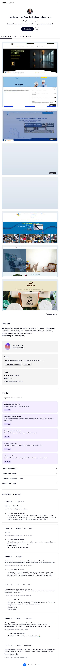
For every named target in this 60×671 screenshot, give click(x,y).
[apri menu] (56, 2)
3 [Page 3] (31, 665)
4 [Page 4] (35, 665)
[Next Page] (38, 664)
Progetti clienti (6, 36)
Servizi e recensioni (25, 36)
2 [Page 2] (28, 665)
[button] (30, 57)
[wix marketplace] (8, 3)
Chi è (14, 36)
